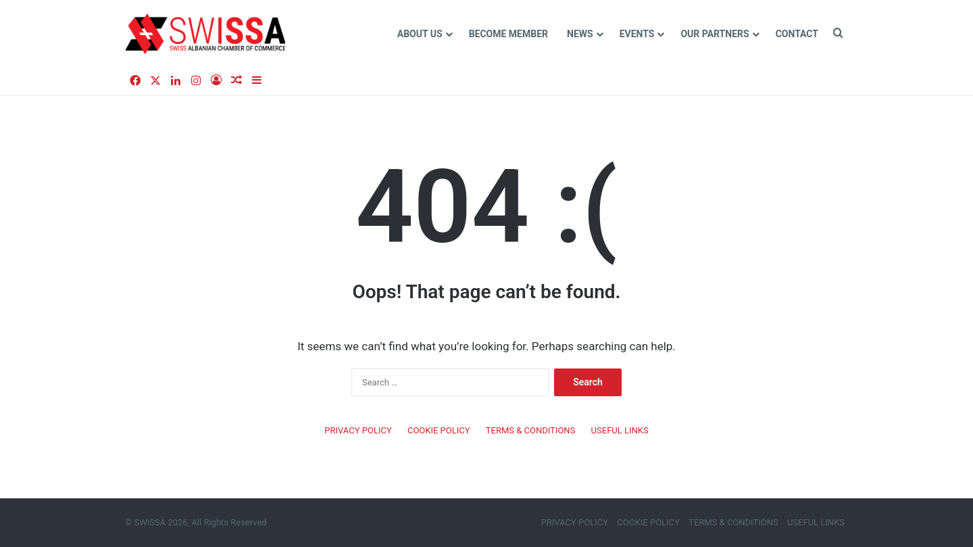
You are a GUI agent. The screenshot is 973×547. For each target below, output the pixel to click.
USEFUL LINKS (620, 430)
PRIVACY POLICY (357, 430)
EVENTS (637, 33)
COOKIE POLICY (438, 430)
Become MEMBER (508, 33)
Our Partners (714, 33)
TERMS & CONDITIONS (531, 430)
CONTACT (797, 33)
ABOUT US (420, 33)
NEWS (580, 33)
